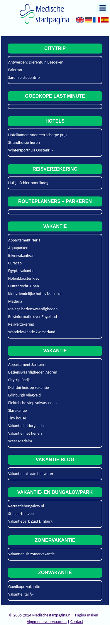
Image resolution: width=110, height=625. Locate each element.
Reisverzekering (21, 324)
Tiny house (17, 418)
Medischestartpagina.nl (51, 615)
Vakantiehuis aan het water (30, 473)
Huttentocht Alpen (23, 286)
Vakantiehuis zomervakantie (31, 553)
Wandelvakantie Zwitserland (31, 331)
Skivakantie (17, 410)
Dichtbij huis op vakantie (28, 387)
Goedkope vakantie (24, 586)
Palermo (15, 69)
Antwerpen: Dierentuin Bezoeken (35, 62)
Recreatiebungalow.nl (26, 506)
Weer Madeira (20, 441)
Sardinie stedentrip (24, 77)
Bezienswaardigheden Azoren (32, 372)
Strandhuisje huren (24, 142)
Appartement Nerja (24, 240)
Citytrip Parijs (19, 379)
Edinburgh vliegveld (24, 395)
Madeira (15, 301)
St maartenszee (21, 513)
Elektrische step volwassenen (32, 402)
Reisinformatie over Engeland (32, 316)
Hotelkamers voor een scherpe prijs (37, 134)
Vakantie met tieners (25, 433)
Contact (76, 621)
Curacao (15, 263)
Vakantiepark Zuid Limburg (30, 521)
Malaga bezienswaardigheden (33, 308)
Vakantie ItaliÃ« (21, 594)
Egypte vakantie (21, 270)
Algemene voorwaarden (47, 621)
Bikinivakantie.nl (21, 255)
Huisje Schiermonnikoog (28, 182)
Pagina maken (86, 615)
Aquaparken (18, 247)
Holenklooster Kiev (24, 278)
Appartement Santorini (27, 364)
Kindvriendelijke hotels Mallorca (35, 293)
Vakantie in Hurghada (26, 425)
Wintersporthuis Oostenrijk (30, 150)
